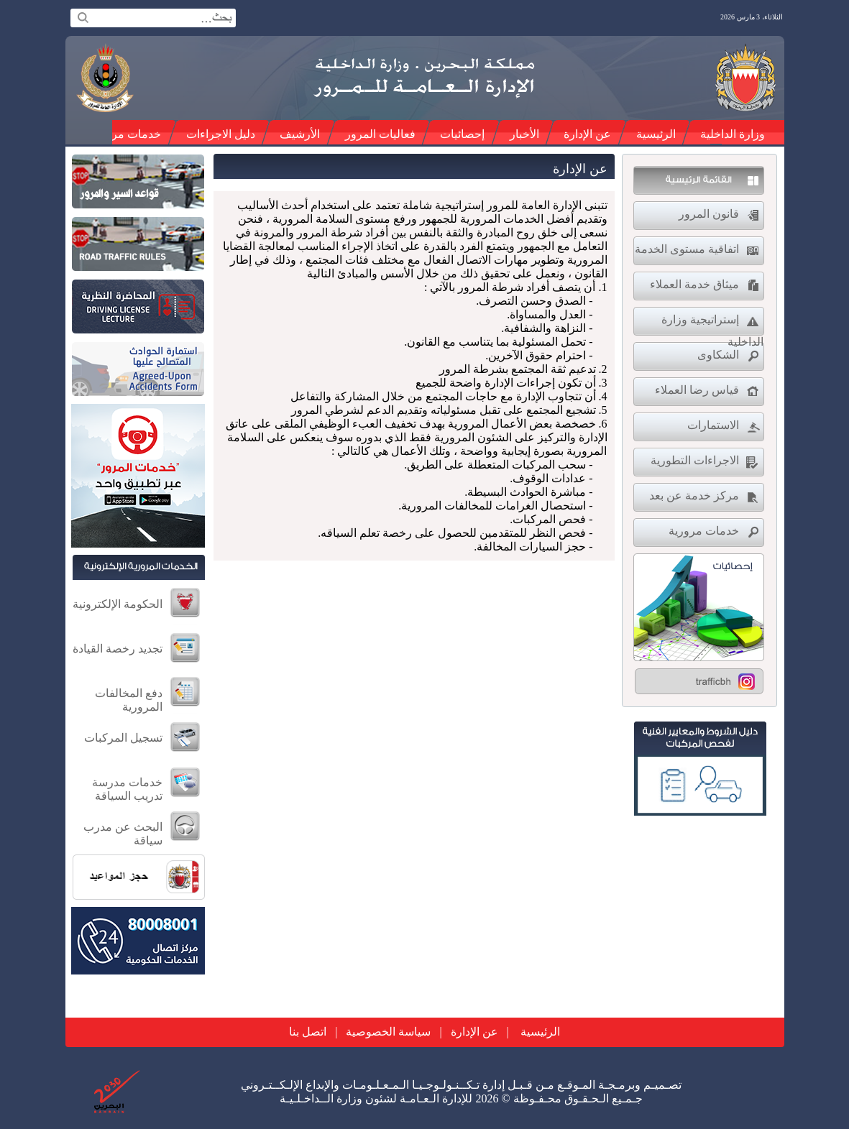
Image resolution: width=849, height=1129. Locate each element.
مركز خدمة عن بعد (694, 495)
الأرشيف (300, 134)
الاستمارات (713, 425)
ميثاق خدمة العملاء (694, 284)
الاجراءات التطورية (695, 460)
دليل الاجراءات (220, 134)
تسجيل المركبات (123, 738)
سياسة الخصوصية (388, 1032)
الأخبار (524, 134)
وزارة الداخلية (732, 134)
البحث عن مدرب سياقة (122, 834)
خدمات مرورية (126, 134)
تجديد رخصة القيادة (117, 648)
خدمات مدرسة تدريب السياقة (127, 789)
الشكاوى (718, 355)
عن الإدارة (587, 134)
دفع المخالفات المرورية (128, 700)
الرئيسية (656, 134)
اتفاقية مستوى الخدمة (687, 249)
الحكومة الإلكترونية (117, 604)
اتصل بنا (307, 1032)
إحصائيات (462, 134)
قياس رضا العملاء (697, 390)
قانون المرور (709, 214)
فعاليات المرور (380, 134)
